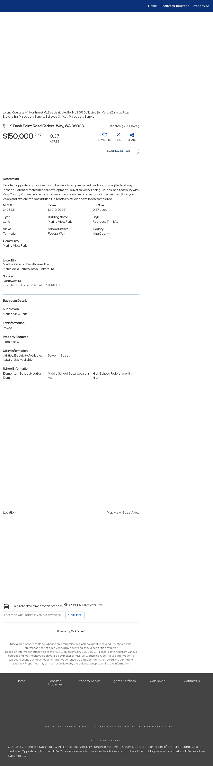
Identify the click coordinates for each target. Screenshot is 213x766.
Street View (131, 512)
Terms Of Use (51, 726)
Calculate (75, 615)
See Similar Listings (118, 151)
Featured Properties (175, 6)
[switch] (104, 138)
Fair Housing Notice (156, 726)
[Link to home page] (5, 6)
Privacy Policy (77, 726)
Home (152, 6)
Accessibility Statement (114, 726)
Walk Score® (78, 631)
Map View (114, 512)
